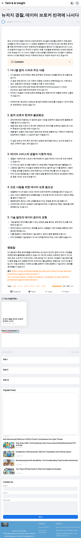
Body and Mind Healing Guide (66, 530)
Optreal (23, 531)
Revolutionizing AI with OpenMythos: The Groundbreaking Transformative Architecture (47, 460)
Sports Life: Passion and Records (68, 527)
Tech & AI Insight (15, 3)
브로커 (43, 286)
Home (3, 9)
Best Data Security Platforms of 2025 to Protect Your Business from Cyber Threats (33, 439)
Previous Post (8, 352)
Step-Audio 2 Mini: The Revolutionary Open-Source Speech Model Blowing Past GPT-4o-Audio (46, 444)
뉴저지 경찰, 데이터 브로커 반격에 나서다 (13, 320)
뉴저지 (26, 286)
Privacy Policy (44, 527)
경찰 (8, 9)
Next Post (74, 352)
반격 (37, 286)
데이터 (32, 286)
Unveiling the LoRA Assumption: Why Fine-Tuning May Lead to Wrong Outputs (43, 452)
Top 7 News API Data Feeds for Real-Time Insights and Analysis (38, 469)
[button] (3, 3)
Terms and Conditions (42, 531)
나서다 (19, 286)
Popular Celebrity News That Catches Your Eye (66, 534)
